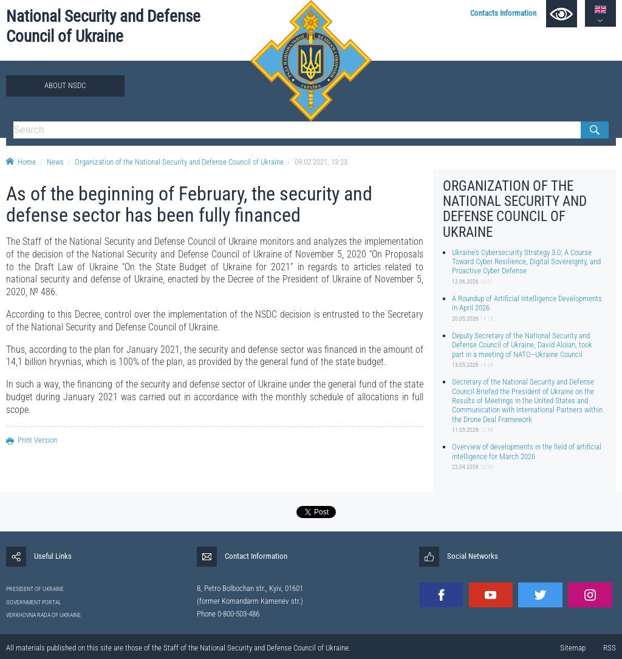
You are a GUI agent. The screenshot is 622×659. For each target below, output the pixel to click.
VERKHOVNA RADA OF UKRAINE (43, 615)
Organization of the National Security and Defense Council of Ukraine (179, 161)
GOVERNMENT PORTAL (33, 602)
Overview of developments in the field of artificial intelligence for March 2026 (526, 451)
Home (21, 161)
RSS (609, 647)
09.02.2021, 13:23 (321, 161)
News (55, 161)
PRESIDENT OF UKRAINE (35, 589)
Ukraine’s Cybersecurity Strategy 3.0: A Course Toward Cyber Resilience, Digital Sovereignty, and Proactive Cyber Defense (526, 262)
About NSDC (65, 85)
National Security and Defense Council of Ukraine (103, 26)
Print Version (31, 440)
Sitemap (573, 647)
